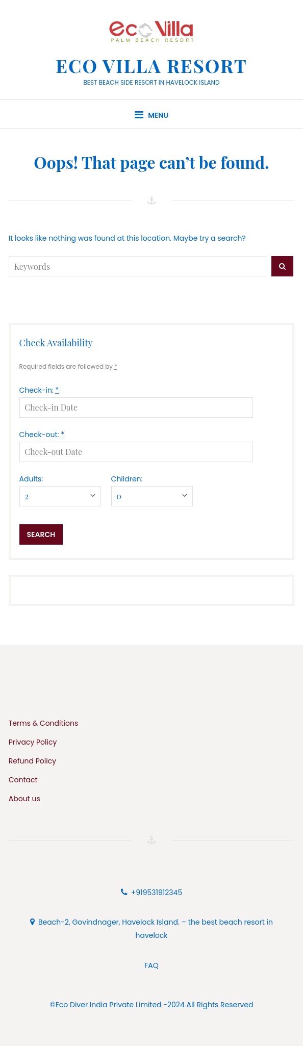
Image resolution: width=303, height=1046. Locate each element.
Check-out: (41, 434)
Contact (23, 780)
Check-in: (39, 390)
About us (24, 799)
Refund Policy (32, 761)
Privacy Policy (33, 742)
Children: (127, 479)
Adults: (31, 479)
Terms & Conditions (43, 723)
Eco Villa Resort (151, 65)
